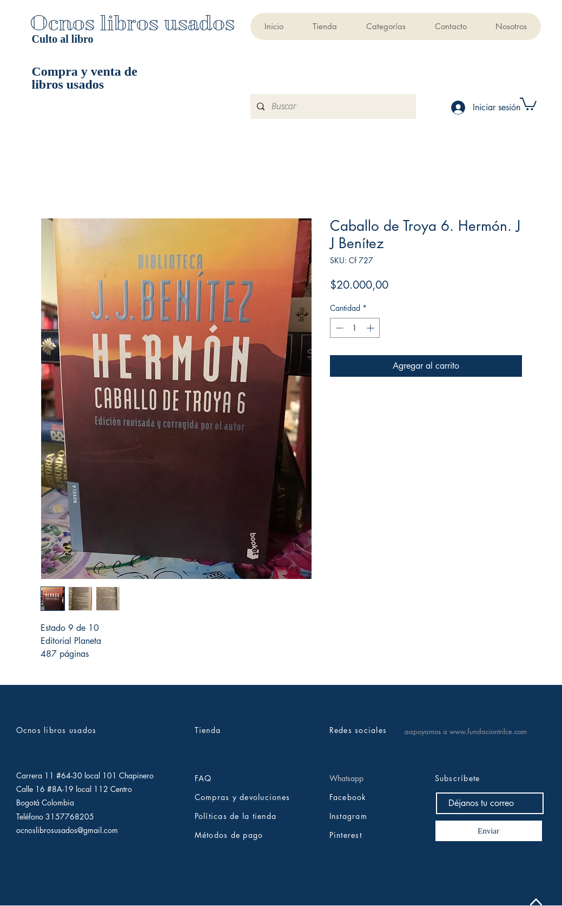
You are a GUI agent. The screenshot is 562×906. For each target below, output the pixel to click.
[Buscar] (332, 106)
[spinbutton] (355, 327)
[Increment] (371, 327)
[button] (386, 26)
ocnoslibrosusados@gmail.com (67, 830)
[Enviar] (489, 831)
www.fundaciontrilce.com (488, 731)
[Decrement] (338, 327)
